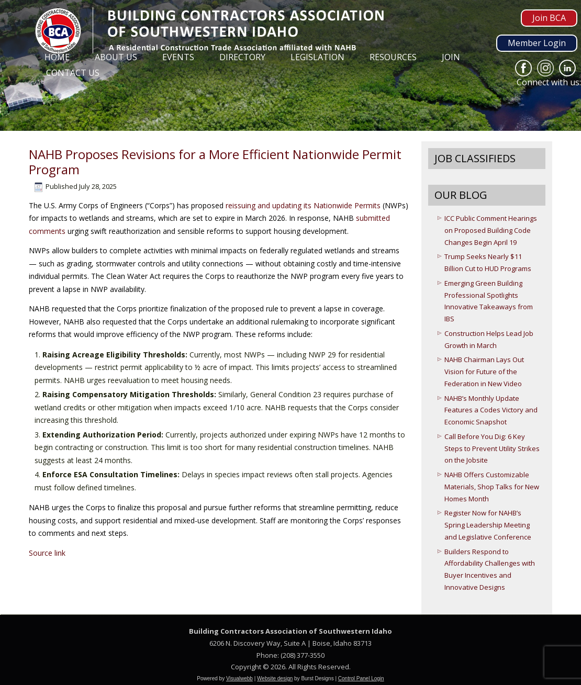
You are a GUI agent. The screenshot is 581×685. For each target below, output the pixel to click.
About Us (116, 57)
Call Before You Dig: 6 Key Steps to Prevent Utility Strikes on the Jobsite (492, 448)
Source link (47, 553)
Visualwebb (239, 678)
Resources (393, 57)
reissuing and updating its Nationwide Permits (303, 205)
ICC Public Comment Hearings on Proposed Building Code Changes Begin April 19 (490, 230)
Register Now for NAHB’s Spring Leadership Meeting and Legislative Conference (487, 525)
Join (451, 57)
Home (57, 57)
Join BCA (549, 18)
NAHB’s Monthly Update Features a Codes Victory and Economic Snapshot (491, 410)
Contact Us (72, 72)
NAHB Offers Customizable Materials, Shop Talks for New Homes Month (491, 486)
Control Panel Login (361, 678)
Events (178, 57)
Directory (242, 57)
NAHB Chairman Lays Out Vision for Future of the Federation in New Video (484, 371)
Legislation (317, 57)
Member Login (537, 43)
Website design (275, 678)
